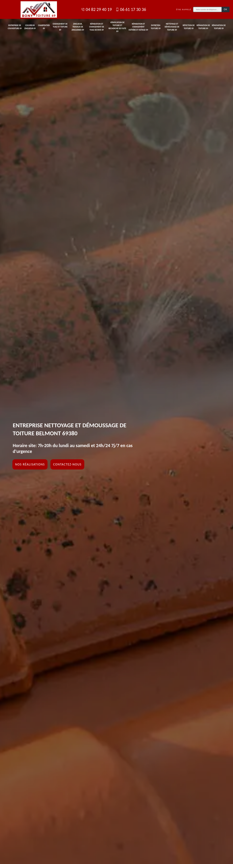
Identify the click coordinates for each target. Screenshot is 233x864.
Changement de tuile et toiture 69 (60, 27)
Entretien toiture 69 (155, 27)
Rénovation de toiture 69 (219, 27)
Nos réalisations (30, 464)
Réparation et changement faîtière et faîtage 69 (138, 27)
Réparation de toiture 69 (203, 27)
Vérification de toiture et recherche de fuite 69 (117, 27)
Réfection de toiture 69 (189, 27)
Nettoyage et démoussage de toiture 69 (172, 27)
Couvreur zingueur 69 (29, 27)
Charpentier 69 (44, 27)
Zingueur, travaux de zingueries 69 (78, 27)
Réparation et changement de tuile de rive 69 (96, 27)
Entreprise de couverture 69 (15, 27)
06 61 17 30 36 (130, 9)
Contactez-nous (67, 464)
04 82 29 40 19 (96, 9)
